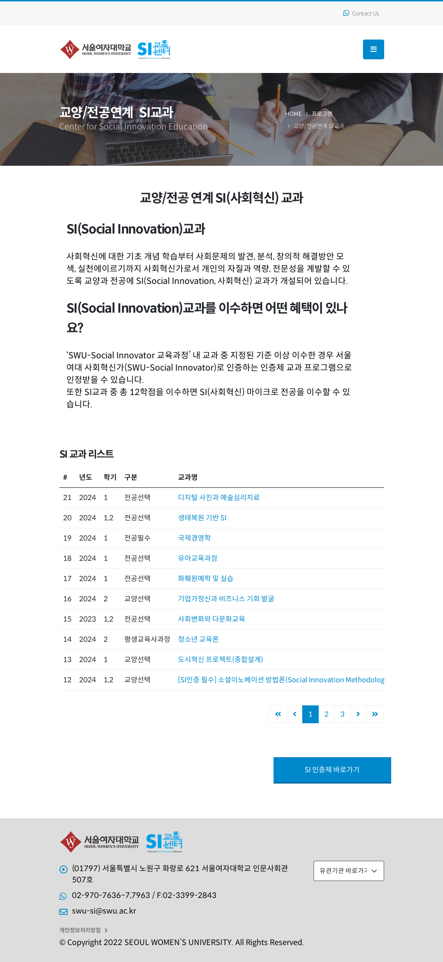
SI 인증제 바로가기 (332, 769)
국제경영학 (194, 538)
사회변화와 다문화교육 (211, 618)
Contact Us (361, 13)
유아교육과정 (197, 558)
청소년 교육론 (198, 639)
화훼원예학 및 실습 (206, 578)
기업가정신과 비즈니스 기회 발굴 (226, 598)
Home (293, 113)
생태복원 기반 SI (202, 517)
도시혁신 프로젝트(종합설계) (220, 659)
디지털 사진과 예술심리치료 (219, 497)
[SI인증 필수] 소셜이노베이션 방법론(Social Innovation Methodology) (284, 679)
